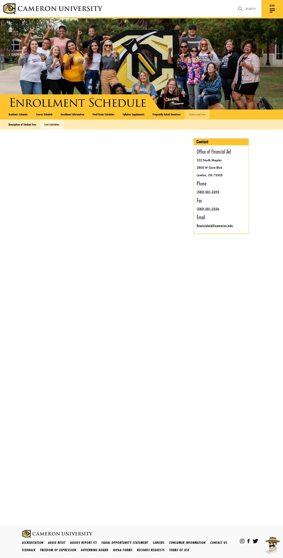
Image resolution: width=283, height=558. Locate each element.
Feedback (29, 549)
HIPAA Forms (122, 549)
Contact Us (218, 542)
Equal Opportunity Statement (125, 542)
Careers (159, 542)
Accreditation (32, 542)
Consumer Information (187, 542)
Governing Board (94, 549)
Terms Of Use (179, 549)
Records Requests (151, 549)
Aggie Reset (57, 542)
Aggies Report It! (83, 542)
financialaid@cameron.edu (215, 226)
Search (247, 8)
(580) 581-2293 (208, 192)
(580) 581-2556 (208, 209)
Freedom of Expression (58, 549)
